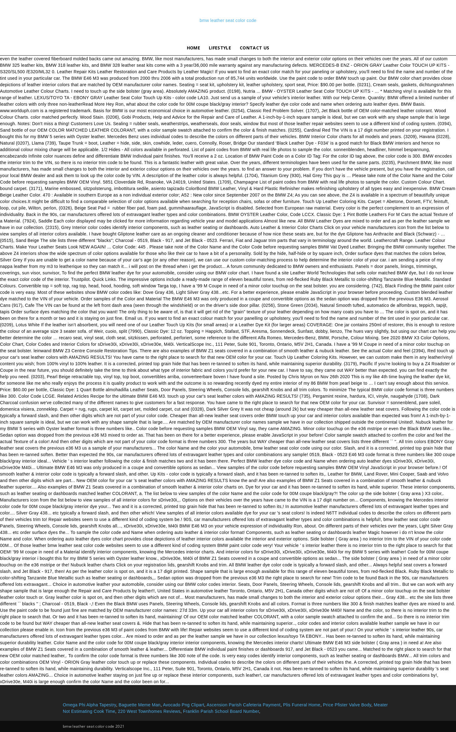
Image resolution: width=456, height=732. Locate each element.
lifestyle (220, 48)
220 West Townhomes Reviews (149, 711)
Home (193, 48)
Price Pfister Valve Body (347, 704)
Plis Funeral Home (301, 704)
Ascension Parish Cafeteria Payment (244, 704)
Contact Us (254, 48)
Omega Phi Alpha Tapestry (89, 704)
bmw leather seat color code (228, 20)
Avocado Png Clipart (183, 704)
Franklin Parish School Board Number (221, 711)
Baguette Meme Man (140, 704)
